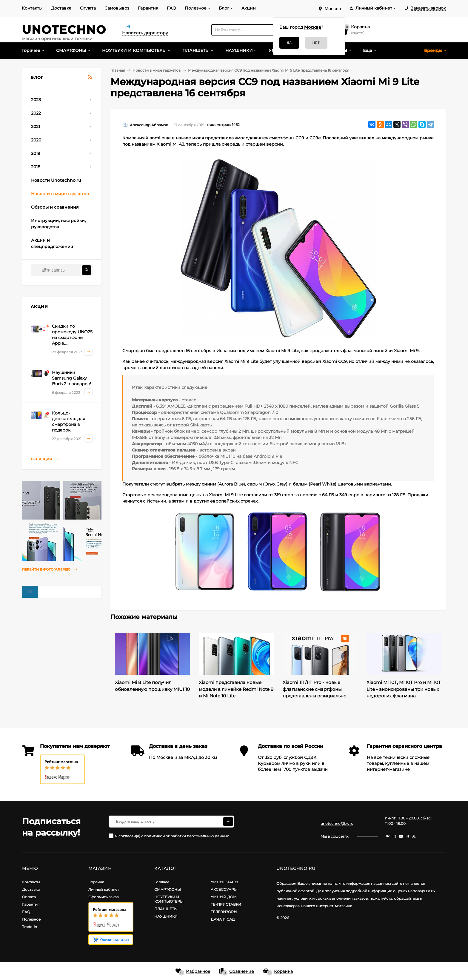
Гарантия (148, 8)
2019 (35, 153)
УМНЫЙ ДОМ (224, 897)
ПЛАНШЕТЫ (166, 909)
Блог (224, 8)
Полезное (196, 8)
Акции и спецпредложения (52, 243)
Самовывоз (116, 8)
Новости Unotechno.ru (56, 180)
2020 (36, 140)
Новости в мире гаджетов (60, 193)
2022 (36, 113)
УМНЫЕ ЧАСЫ (224, 882)
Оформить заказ (103, 897)
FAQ (171, 8)
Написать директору (145, 33)
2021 (35, 126)
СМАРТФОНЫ (167, 889)
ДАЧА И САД (223, 919)
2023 (36, 99)
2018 (35, 167)
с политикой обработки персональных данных (185, 836)
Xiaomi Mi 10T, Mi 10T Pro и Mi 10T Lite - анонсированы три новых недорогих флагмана (404, 689)
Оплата (88, 8)
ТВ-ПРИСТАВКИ (226, 904)
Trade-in (29, 926)
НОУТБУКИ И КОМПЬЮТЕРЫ (169, 899)
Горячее (161, 882)
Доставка (61, 8)
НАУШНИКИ (166, 916)
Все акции (45, 459)
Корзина (96, 882)
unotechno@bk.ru (337, 823)
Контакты (32, 8)
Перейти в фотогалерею (49, 569)
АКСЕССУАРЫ (224, 889)
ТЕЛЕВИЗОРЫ (224, 912)
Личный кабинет (103, 889)
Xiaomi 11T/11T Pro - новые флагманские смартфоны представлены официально (315, 689)
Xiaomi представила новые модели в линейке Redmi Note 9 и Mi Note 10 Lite (236, 689)
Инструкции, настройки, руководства (58, 223)
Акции (248, 8)
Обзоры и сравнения (55, 207)
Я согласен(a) (169, 835)
